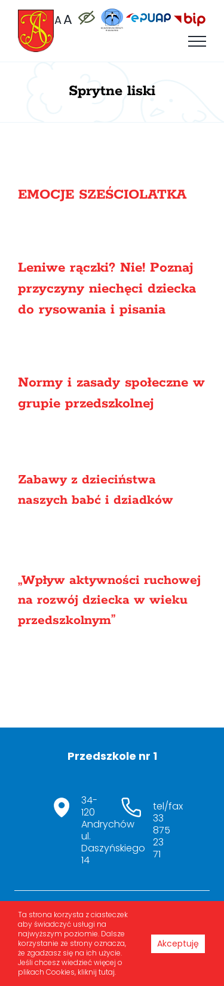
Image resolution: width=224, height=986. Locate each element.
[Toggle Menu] (197, 41)
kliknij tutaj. (97, 972)
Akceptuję (178, 944)
